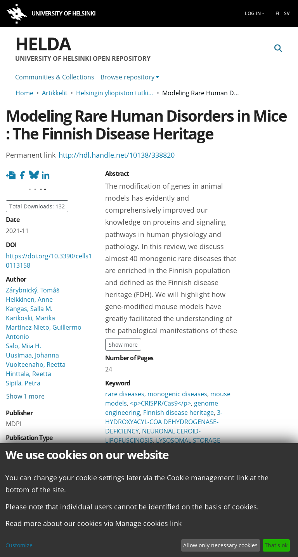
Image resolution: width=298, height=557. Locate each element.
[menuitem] (129, 77)
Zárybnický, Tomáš (32, 290)
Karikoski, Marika (30, 318)
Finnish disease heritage (178, 412)
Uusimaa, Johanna (32, 355)
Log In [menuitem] (253, 13)
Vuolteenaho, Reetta (36, 364)
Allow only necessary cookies (220, 545)
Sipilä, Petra (23, 383)
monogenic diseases (177, 394)
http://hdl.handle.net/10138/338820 (117, 155)
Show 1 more (25, 396)
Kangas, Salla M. (29, 308)
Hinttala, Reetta (28, 374)
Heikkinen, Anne (29, 299)
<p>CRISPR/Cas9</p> (160, 403)
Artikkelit (55, 93)
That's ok (276, 545)
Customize (19, 545)
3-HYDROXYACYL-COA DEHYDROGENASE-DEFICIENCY (163, 421)
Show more (123, 344)
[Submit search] (278, 48)
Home (24, 93)
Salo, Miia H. (23, 346)
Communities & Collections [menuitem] (54, 77)
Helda (43, 43)
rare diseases (124, 394)
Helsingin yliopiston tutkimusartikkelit (115, 93)
